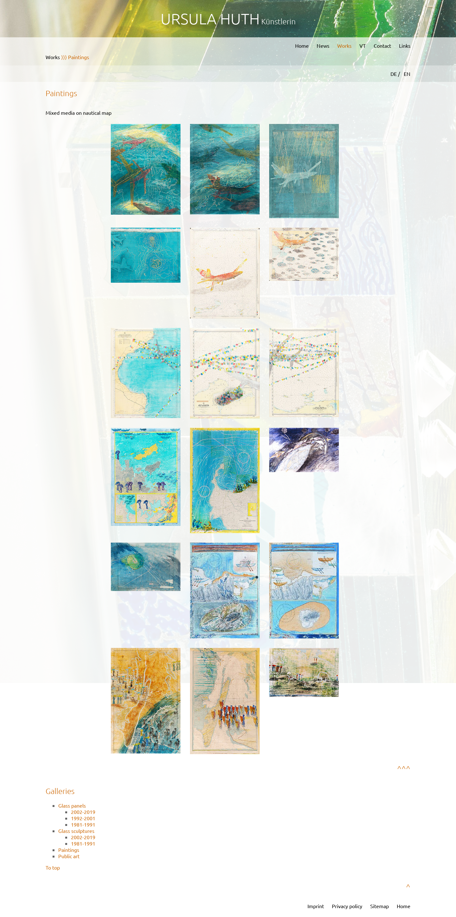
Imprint (315, 906)
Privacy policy (347, 906)
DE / (395, 74)
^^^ (403, 768)
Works (344, 45)
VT (362, 45)
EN (407, 74)
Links (404, 45)
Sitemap (379, 906)
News (323, 45)
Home (302, 45)
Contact (382, 45)
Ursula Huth (210, 18)
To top (53, 867)
